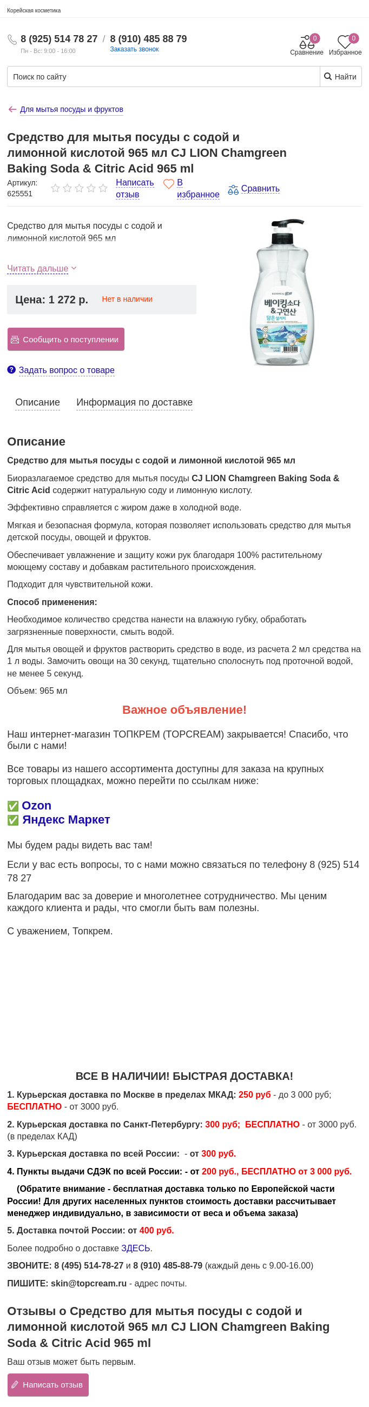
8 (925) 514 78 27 (59, 39)
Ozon (36, 805)
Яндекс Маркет (66, 819)
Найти (340, 76)
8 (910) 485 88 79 (148, 39)
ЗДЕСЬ (135, 1248)
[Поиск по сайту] (131, 77)
